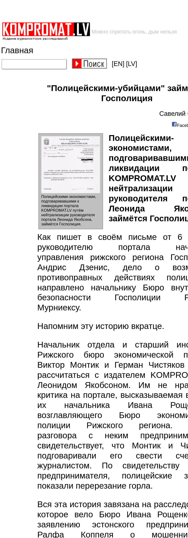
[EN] (118, 63)
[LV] (131, 63)
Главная (17, 50)
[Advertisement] (77, 11)
